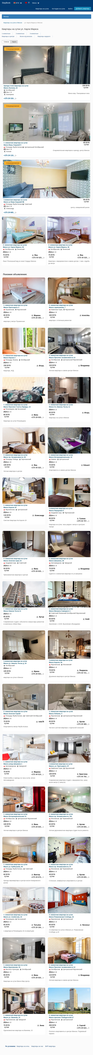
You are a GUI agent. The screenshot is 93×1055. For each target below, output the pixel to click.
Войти (70, 9)
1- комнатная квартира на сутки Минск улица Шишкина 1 (15, 763)
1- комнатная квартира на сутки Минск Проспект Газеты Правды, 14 (17, 406)
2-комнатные (20, 33)
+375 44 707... (83, 521)
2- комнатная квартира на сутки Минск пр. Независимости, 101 (61, 815)
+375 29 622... (83, 1028)
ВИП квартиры (50, 1046)
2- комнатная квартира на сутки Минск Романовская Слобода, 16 (61, 916)
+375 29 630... (37, 417)
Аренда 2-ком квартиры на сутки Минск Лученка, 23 (16, 87)
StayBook (6, 3)
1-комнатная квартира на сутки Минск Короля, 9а (60, 661)
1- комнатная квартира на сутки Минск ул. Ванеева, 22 (15, 1016)
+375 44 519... (37, 774)
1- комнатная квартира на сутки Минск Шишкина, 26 (61, 560)
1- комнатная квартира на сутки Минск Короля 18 (15, 506)
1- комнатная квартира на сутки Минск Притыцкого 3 (15, 306)
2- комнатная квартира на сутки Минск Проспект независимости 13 (62, 356)
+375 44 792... (83, 777)
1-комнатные (6, 33)
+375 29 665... (10, 212)
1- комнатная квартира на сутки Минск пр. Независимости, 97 (61, 866)
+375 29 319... (10, 98)
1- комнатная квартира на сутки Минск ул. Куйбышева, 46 (15, 866)
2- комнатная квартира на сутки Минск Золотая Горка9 (15, 713)
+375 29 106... (37, 927)
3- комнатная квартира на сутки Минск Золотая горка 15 (15, 560)
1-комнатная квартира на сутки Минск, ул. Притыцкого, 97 (60, 765)
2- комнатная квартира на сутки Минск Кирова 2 (15, 357)
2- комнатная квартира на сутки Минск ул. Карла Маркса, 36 (15, 246)
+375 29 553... (37, 674)
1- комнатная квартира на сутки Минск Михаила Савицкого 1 (61, 610)
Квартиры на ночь (23, 1046)
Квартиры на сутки (42, 9)
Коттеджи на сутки (58, 9)
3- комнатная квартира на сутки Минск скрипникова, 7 (61, 306)
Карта (14, 42)
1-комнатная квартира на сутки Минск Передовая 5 (60, 509)
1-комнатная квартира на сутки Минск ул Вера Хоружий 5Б (15, 201)
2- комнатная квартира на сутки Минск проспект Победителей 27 (61, 1016)
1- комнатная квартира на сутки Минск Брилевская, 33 (15, 966)
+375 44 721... (83, 673)
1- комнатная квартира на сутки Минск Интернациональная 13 (15, 815)
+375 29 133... (10, 155)
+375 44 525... (38, 258)
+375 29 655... (83, 827)
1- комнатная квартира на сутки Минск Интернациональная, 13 (61, 456)
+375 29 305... (37, 318)
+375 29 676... (37, 877)
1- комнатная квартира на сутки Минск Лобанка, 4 (61, 713)
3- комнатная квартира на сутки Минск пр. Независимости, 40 (15, 456)
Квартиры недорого (44, 36)
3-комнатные (34, 33)
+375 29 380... (83, 724)
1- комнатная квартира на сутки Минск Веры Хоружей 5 (15, 144)
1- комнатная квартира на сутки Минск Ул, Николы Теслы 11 (61, 406)
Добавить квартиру (82, 8)
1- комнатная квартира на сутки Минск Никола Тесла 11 (15, 610)
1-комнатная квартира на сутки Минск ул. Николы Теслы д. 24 (15, 662)
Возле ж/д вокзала (26, 36)
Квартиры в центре (8, 36)
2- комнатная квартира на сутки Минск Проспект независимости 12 (62, 966)
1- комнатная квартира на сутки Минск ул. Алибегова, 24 (15, 916)
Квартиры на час (37, 1046)
